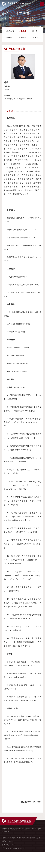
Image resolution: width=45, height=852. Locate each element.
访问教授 (22, 31)
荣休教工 (10, 38)
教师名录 (10, 31)
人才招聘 (35, 38)
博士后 (35, 31)
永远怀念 (22, 38)
